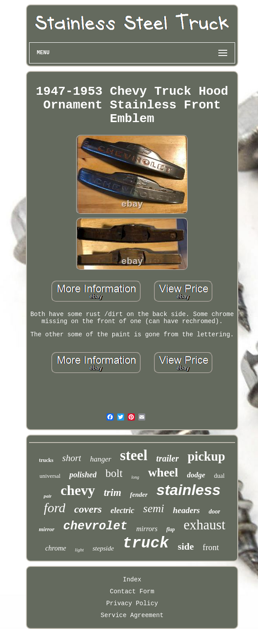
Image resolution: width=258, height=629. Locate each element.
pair (48, 496)
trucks (46, 460)
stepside (103, 548)
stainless (188, 489)
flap (170, 529)
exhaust (204, 524)
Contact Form (132, 591)
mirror (46, 529)
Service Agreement (132, 615)
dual (219, 476)
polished (82, 474)
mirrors (146, 528)
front (211, 547)
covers (88, 509)
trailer (167, 458)
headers (186, 510)
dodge (196, 475)
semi (153, 508)
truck (146, 543)
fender (138, 494)
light (79, 549)
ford (55, 507)
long (135, 477)
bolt (113, 473)
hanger (100, 459)
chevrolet (95, 526)
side (186, 546)
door (214, 511)
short (71, 458)
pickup (206, 456)
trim (113, 492)
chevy (77, 490)
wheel (163, 472)
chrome (55, 548)
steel (133, 455)
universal (50, 476)
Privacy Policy (132, 603)
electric (122, 510)
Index (132, 579)
